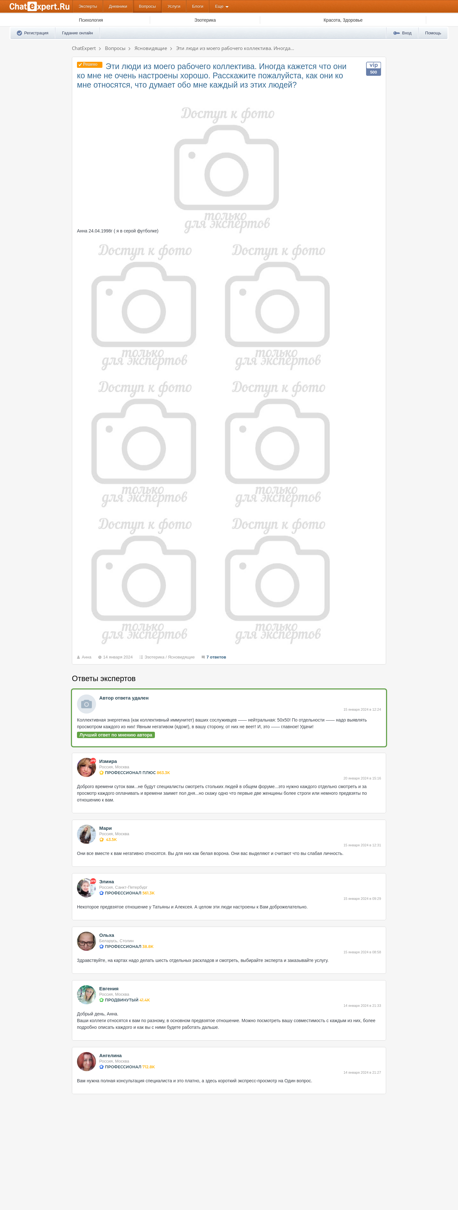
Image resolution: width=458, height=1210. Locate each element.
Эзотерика (154, 657)
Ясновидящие (181, 657)
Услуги (174, 6)
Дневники (118, 6)
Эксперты (88, 6)
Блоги (197, 6)
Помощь (433, 33)
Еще (219, 6)
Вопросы (147, 6)
